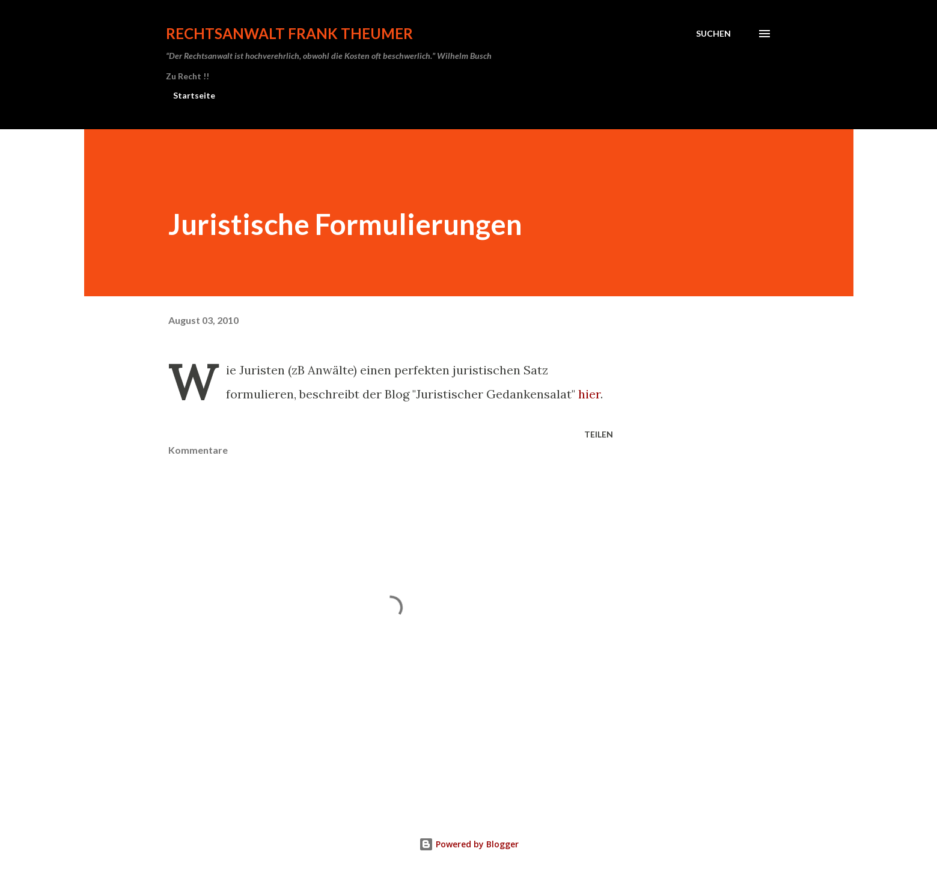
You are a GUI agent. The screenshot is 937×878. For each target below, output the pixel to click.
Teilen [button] (598, 434)
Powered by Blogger (469, 844)
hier (589, 393)
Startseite (194, 95)
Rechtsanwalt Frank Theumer (289, 33)
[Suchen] (713, 33)
